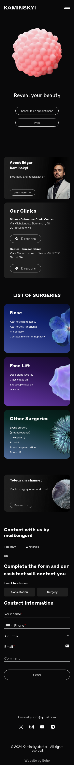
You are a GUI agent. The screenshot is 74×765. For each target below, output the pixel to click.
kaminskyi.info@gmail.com (37, 717)
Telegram (10, 546)
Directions (25, 238)
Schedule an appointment (37, 110)
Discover (21, 504)
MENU (67, 7)
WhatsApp (32, 546)
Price (37, 122)
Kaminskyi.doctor (35, 746)
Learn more (22, 192)
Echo (46, 760)
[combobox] (8, 625)
